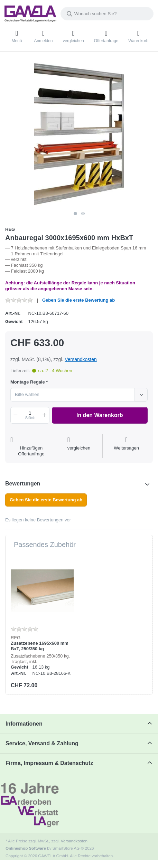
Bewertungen (22, 483)
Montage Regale (27, 382)
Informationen (24, 724)
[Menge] (29, 415)
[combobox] (107, 13)
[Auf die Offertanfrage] (31, 446)
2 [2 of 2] (83, 213)
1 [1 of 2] (75, 213)
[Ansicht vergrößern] (79, 134)
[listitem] (79, 134)
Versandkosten (81, 359)
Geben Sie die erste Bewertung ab (78, 300)
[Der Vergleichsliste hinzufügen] (79, 446)
